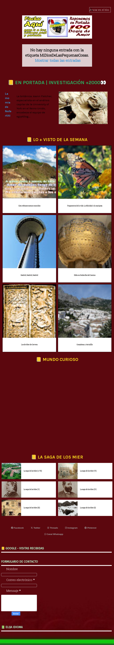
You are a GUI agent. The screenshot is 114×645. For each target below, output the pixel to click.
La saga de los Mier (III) (32, 508)
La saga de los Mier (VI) (88, 471)
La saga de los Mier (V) (32, 489)
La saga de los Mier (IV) (88, 489)
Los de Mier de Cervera (29, 345)
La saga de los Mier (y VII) (33, 471)
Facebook (17, 528)
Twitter (35, 528)
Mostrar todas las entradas (57, 60)
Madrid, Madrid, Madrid (29, 275)
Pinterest (90, 528)
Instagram (71, 528)
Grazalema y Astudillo (85, 345)
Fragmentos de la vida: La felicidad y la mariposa (84, 206)
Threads (52, 528)
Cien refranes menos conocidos (29, 206)
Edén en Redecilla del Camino (84, 275)
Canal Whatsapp (53, 534)
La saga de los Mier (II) (88, 508)
